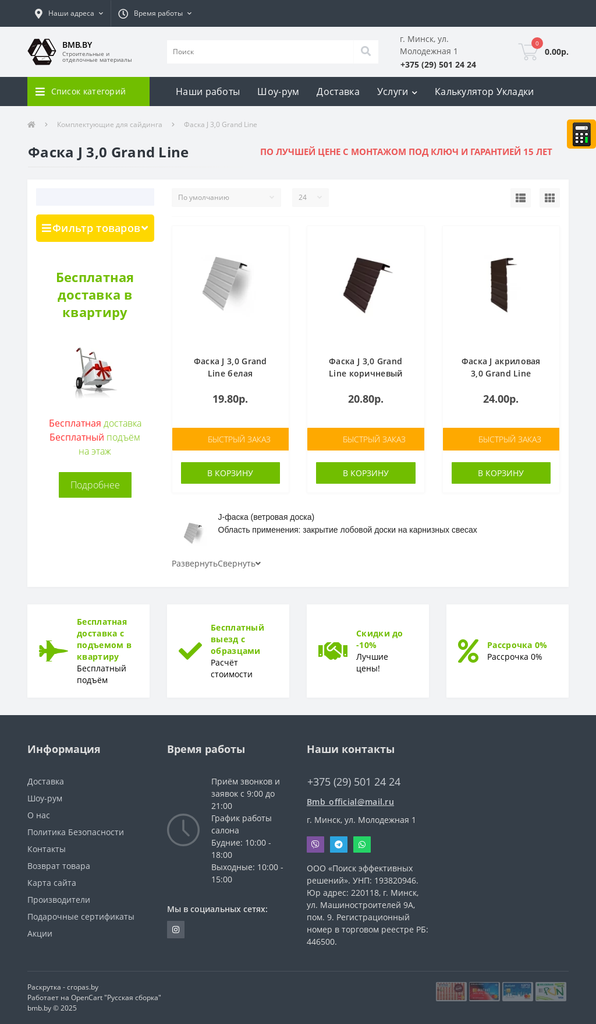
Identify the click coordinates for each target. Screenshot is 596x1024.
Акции (39, 933)
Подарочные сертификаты (80, 916)
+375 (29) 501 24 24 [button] (353, 782)
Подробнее (95, 484)
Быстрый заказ (239, 439)
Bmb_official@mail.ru (350, 801)
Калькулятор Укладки (484, 91)
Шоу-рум (278, 91)
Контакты (46, 848)
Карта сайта (51, 882)
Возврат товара (58, 865)
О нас (38, 815)
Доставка (338, 91)
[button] (69, 13)
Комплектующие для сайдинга (109, 124)
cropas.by (82, 987)
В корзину (230, 472)
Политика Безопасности (75, 832)
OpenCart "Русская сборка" (116, 997)
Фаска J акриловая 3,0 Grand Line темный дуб (501, 373)
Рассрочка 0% (517, 644)
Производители (58, 899)
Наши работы (208, 91)
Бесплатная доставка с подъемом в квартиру (104, 639)
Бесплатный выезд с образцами (237, 639)
